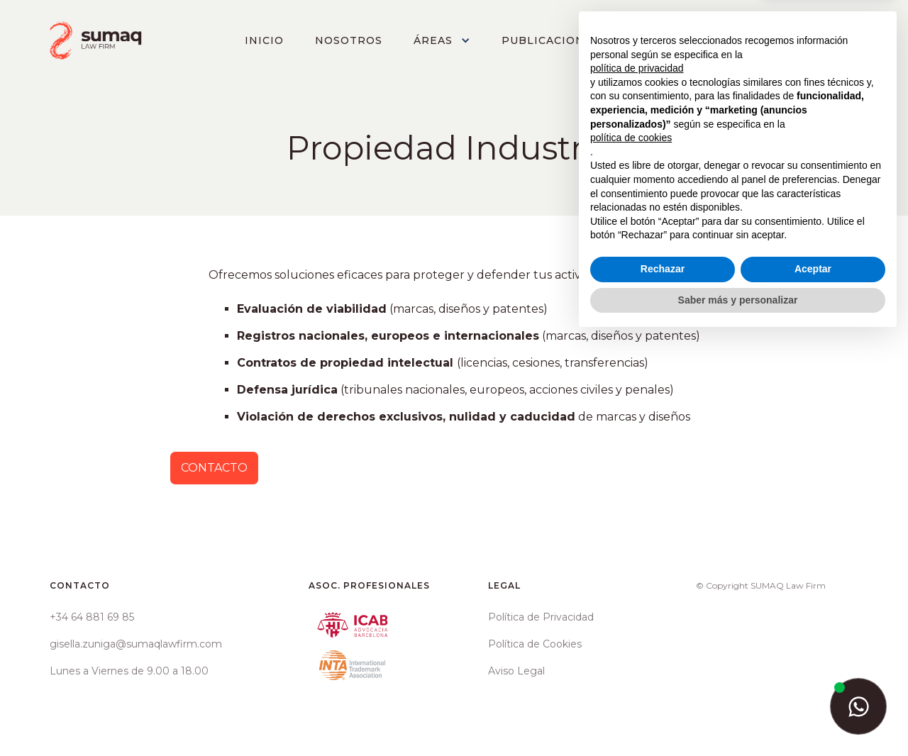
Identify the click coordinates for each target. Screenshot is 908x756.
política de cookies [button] (631, 555)
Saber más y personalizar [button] (738, 717)
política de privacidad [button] (637, 485)
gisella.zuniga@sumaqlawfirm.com (136, 644)
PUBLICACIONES (550, 40)
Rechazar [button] (663, 686)
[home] (96, 40)
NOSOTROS (348, 40)
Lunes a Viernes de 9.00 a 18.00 (129, 671)
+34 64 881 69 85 (92, 617)
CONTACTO (810, 40)
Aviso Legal (516, 671)
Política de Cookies (535, 644)
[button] (442, 40)
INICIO (264, 40)
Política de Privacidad (541, 617)
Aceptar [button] (812, 686)
